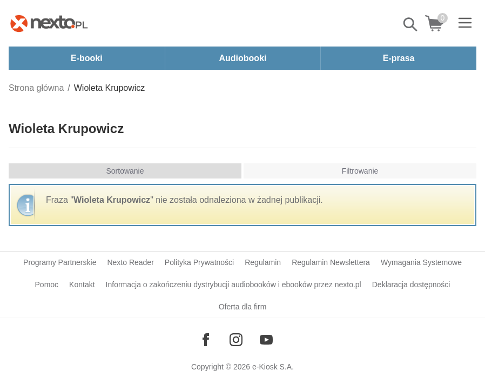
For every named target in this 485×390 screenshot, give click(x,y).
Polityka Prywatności (199, 262)
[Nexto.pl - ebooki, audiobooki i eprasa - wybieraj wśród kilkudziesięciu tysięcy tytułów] (49, 23)
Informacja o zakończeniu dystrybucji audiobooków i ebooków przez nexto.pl (233, 284)
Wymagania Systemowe (421, 262)
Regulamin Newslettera (331, 262)
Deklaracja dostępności (411, 284)
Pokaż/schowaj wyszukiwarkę (411, 24)
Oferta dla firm (243, 306)
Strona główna (36, 87)
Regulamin (263, 262)
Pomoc (47, 284)
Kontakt (82, 284)
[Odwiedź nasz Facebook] (205, 339)
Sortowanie (125, 171)
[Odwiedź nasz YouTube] (266, 339)
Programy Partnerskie (59, 262)
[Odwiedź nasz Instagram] (236, 339)
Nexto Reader (130, 262)
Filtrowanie (360, 171)
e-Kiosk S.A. (273, 366)
